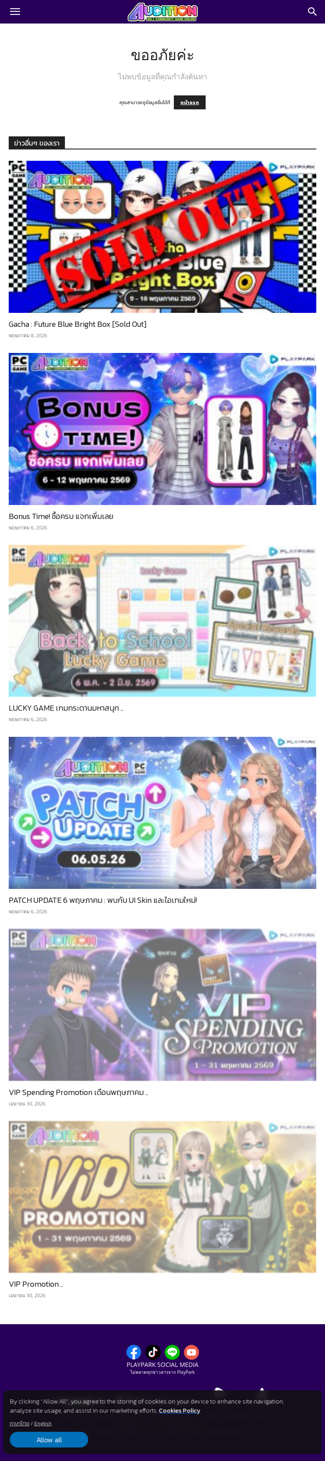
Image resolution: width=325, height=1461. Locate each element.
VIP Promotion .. (36, 1284)
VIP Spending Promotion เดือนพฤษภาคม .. (78, 1092)
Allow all (49, 1439)
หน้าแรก (189, 102)
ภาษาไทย (19, 1423)
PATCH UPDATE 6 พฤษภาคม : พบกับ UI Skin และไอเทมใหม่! (103, 900)
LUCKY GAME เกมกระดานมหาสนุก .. (66, 708)
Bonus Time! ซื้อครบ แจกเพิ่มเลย (61, 516)
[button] (15, 12)
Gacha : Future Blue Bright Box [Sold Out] (77, 324)
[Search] (313, 12)
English (42, 1423)
